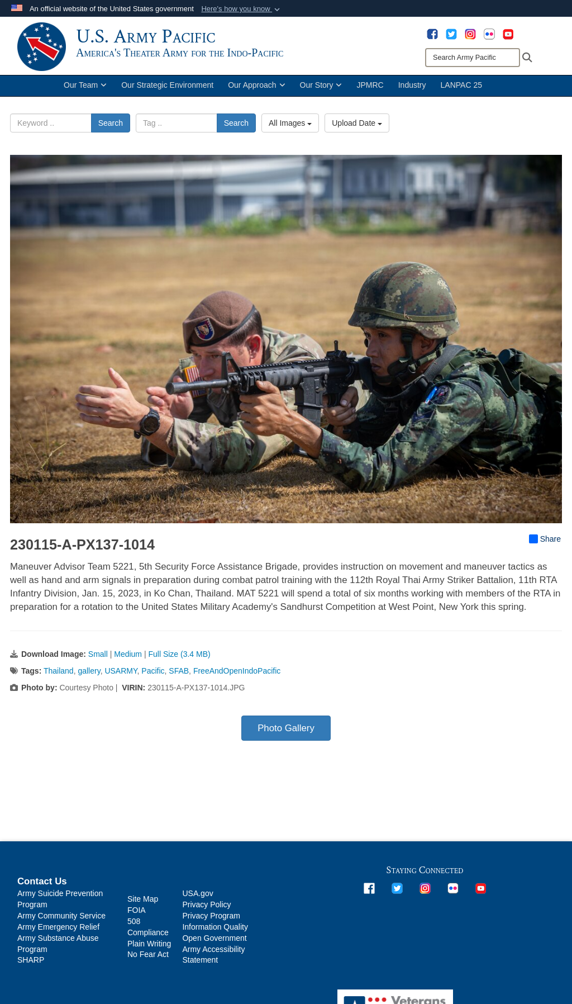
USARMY (120, 679)
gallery (89, 679)
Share (545, 547)
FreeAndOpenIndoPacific (236, 679)
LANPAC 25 (461, 93)
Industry (412, 93)
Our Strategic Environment (167, 93)
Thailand (59, 679)
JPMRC (369, 93)
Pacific (152, 679)
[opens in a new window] (432, 33)
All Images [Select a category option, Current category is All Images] (290, 131)
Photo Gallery (286, 736)
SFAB (179, 679)
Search (110, 131)
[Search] (472, 57)
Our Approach (256, 93)
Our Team (85, 93)
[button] (241, 9)
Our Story (321, 93)
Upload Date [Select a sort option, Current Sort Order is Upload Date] (357, 131)
